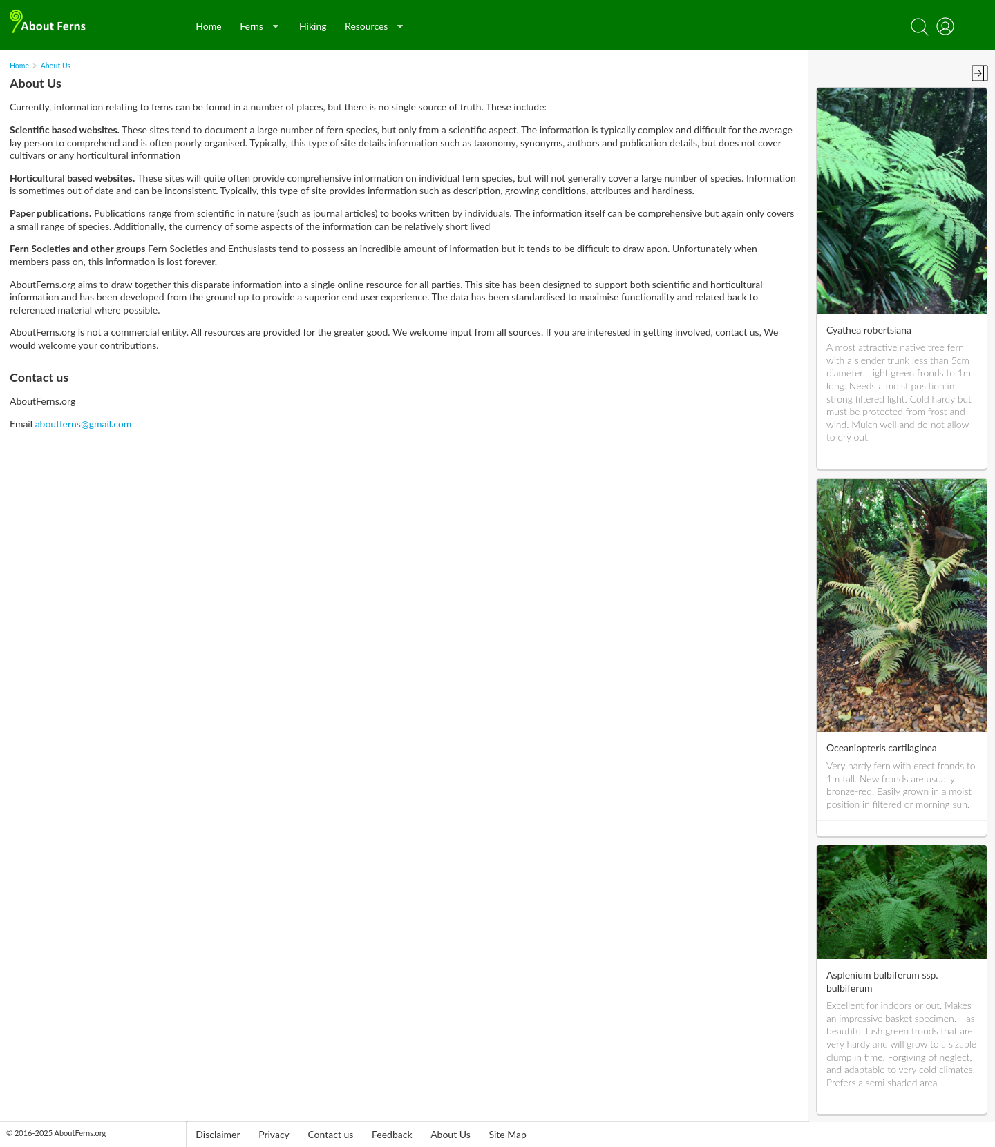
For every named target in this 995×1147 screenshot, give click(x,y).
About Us (55, 65)
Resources (374, 26)
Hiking (313, 26)
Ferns (259, 26)
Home (208, 26)
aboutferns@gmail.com (83, 424)
